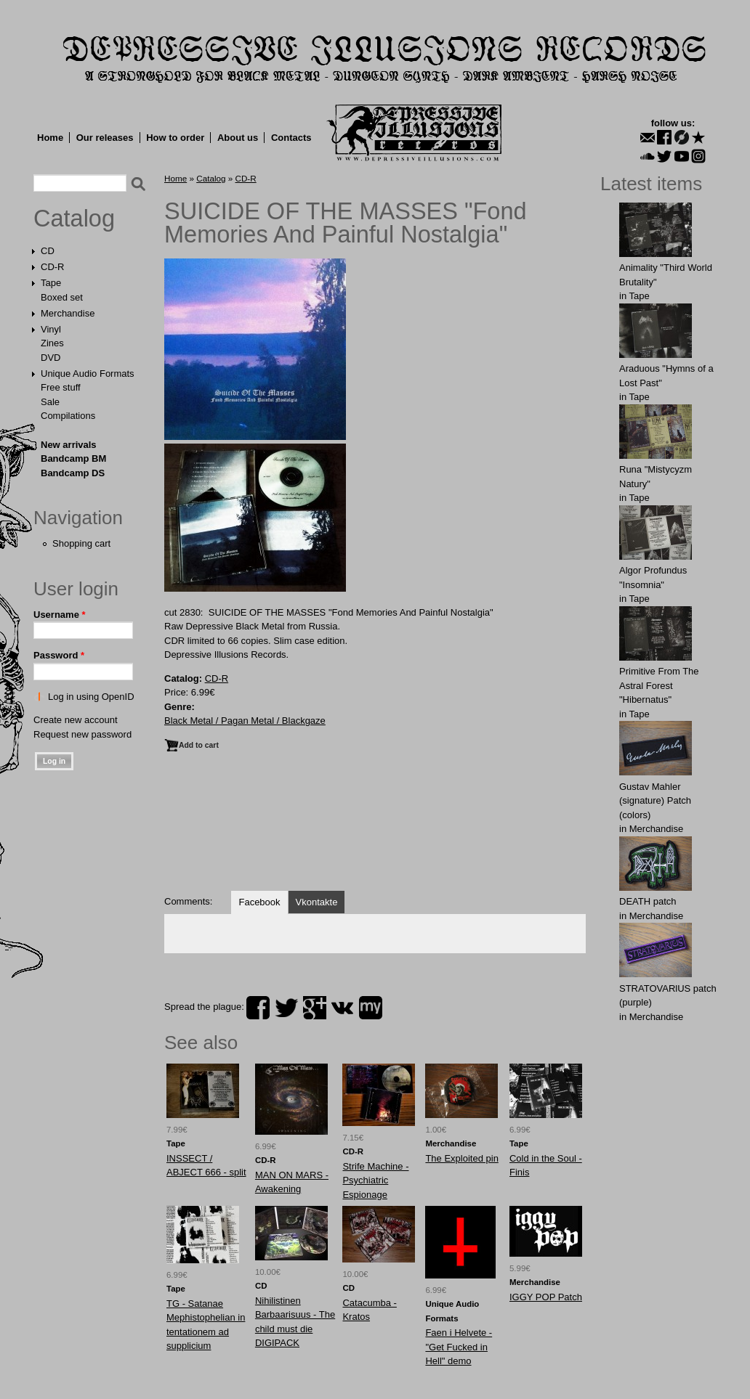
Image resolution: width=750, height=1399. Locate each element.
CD (48, 250)
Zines (52, 343)
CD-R (53, 266)
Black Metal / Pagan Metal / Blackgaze (245, 720)
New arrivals (69, 444)
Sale (50, 401)
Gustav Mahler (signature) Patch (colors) (655, 800)
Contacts (291, 137)
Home (50, 137)
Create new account (75, 719)
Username (59, 614)
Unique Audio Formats (87, 373)
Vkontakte (317, 902)
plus (314, 1007)
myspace (370, 1007)
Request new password (82, 734)
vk (342, 1007)
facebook (258, 1007)
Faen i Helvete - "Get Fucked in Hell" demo (458, 1346)
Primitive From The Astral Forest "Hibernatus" (659, 685)
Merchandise (67, 313)
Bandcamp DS (73, 473)
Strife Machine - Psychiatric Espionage (375, 1180)
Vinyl (51, 329)
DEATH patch (648, 901)
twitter (286, 1007)
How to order (175, 137)
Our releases (105, 137)
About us (237, 137)
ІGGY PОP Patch (545, 1297)
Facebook (259, 902)
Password (58, 655)
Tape (51, 282)
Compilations (68, 415)
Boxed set (62, 297)
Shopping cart (81, 543)
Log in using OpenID (91, 696)
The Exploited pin (461, 1158)
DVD (50, 357)
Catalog (74, 218)
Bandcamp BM (73, 458)
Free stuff (61, 387)
